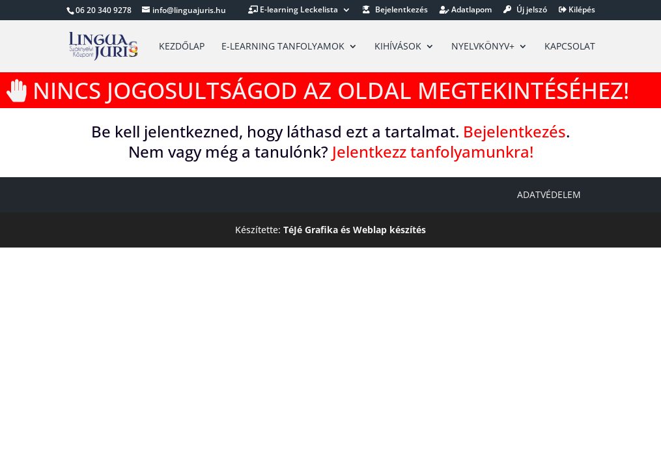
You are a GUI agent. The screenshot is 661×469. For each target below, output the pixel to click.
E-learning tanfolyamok (283, 47)
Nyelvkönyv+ (482, 47)
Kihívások (397, 47)
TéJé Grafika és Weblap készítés (354, 229)
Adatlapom (466, 10)
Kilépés (577, 10)
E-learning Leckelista (293, 10)
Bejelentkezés (395, 10)
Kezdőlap (181, 47)
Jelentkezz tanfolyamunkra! (432, 151)
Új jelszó (525, 10)
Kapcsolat (569, 47)
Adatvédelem (549, 194)
